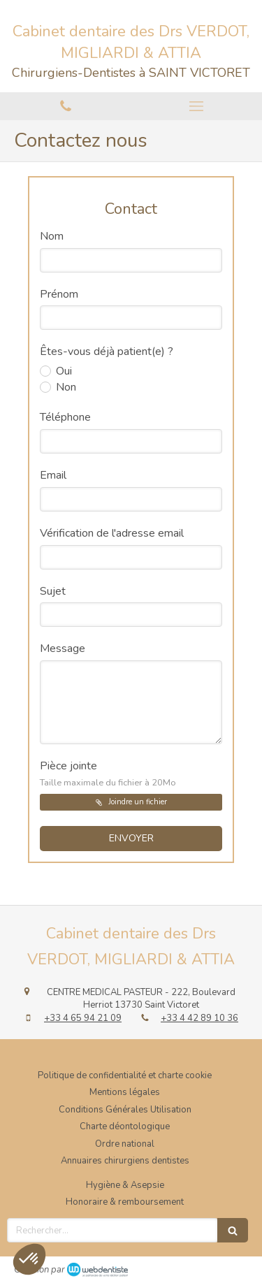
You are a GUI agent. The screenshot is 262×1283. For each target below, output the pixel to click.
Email (53, 475)
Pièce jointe (108, 773)
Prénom (59, 294)
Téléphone (65, 417)
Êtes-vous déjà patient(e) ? (106, 351)
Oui (62, 371)
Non (64, 387)
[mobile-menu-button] (197, 106)
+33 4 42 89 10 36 (199, 1018)
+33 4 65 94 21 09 (83, 1018)
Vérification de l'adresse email (112, 533)
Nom (52, 236)
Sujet (53, 591)
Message (62, 648)
